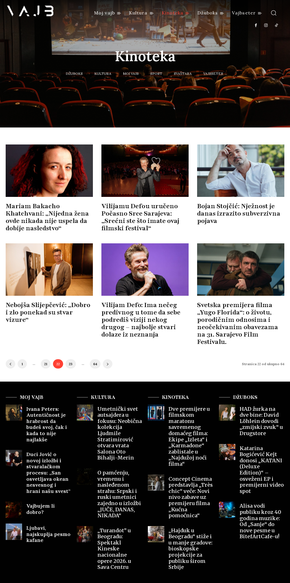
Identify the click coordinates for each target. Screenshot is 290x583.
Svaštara (182, 73)
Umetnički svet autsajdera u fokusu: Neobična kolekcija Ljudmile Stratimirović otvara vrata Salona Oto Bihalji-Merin (119, 407)
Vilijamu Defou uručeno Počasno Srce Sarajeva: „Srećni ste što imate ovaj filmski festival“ (137, 216)
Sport (156, 73)
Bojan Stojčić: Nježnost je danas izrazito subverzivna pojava (235, 213)
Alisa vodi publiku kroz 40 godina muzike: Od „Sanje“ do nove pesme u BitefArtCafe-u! (262, 466)
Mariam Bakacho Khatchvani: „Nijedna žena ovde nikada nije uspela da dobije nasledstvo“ (49, 213)
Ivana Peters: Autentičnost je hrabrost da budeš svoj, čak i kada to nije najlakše (47, 405)
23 (70, 351)
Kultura (103, 73)
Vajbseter (213, 73)
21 (45, 351)
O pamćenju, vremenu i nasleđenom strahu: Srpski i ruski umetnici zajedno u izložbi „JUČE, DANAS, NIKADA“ (119, 444)
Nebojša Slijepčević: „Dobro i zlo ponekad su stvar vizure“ (46, 305)
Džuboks (74, 73)
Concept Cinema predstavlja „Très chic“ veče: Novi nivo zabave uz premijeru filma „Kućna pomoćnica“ (189, 449)
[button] (274, 12)
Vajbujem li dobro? (44, 465)
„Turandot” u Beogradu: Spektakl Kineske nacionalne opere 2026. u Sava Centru (117, 480)
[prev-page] (10, 351)
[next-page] (107, 351)
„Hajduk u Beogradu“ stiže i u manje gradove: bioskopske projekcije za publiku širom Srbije (190, 485)
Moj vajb (130, 73)
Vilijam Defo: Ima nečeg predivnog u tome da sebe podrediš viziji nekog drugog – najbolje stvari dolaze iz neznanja (145, 316)
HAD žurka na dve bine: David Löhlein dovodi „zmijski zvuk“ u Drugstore (261, 402)
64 (95, 351)
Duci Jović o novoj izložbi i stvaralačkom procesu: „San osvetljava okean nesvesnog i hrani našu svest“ (48, 440)
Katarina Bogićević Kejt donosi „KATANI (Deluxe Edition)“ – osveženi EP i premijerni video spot (261, 433)
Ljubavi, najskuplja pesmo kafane (43, 490)
